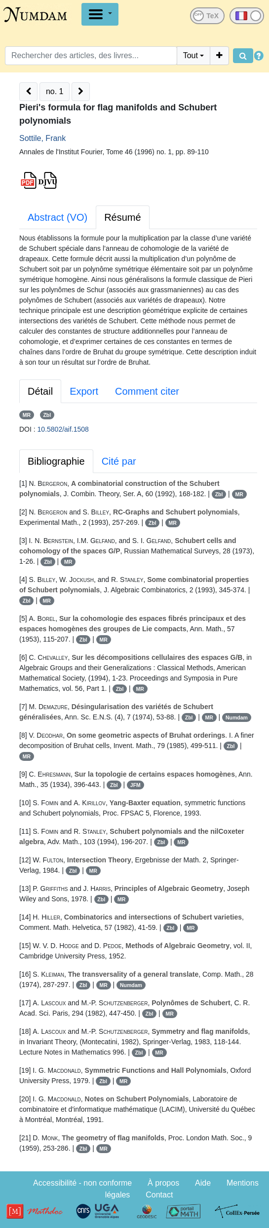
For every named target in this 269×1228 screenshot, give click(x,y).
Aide (203, 1183)
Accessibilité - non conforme (82, 1183)
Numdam (237, 717)
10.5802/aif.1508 (63, 429)
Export (84, 391)
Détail (40, 391)
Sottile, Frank (42, 138)
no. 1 (55, 91)
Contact (159, 1195)
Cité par (119, 461)
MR (27, 415)
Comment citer (147, 391)
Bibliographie (56, 461)
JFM (135, 785)
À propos (163, 1183)
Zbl (47, 415)
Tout (190, 55)
